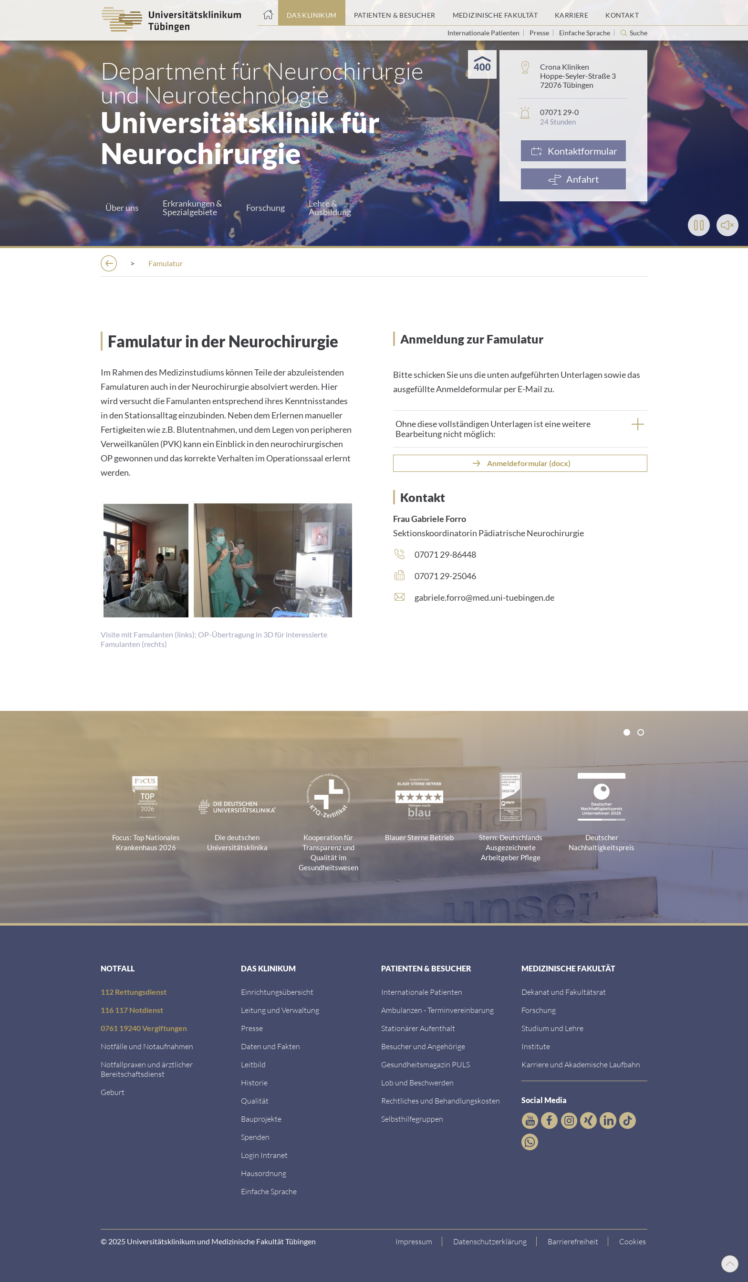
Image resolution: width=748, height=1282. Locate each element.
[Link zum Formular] (573, 150)
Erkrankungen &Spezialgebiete (192, 207)
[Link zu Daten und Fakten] (270, 1046)
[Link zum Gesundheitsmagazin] (425, 1064)
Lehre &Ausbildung (330, 207)
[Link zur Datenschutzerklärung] (491, 1241)
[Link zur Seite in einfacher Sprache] (269, 1191)
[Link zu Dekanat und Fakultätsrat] (563, 991)
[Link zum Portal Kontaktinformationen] (622, 13)
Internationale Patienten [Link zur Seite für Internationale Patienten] (484, 33)
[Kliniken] (238, 263)
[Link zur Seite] (255, 1136)
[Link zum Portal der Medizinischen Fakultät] (495, 13)
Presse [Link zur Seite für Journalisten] (540, 33)
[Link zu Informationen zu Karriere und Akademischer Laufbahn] (580, 1064)
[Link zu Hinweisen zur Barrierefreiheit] (575, 1241)
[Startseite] (268, 13)
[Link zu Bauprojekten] (261, 1118)
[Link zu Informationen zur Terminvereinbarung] (437, 1009)
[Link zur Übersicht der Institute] (535, 1046)
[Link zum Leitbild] (253, 1064)
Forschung (265, 207)
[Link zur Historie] (254, 1082)
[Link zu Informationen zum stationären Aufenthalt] (418, 1027)
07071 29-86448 (445, 554)
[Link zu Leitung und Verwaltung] (280, 1009)
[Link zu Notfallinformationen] (147, 1046)
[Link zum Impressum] (415, 1241)
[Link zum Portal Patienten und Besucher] (394, 13)
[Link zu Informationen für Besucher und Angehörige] (423, 1046)
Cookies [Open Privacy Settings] (634, 1241)
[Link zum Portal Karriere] (571, 13)
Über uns (122, 207)
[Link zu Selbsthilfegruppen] (412, 1118)
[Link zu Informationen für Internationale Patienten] (421, 991)
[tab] (520, 428)
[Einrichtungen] (171, 263)
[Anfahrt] (573, 178)
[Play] (699, 225)
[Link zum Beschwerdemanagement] (417, 1082)
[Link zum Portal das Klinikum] (311, 13)
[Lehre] (527, 263)
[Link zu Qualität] (255, 1100)
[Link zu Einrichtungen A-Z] (277, 991)
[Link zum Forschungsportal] (538, 1009)
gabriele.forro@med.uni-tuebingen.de (484, 597)
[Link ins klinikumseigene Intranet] (264, 1154)
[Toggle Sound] (727, 225)
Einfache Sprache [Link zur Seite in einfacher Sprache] (585, 33)
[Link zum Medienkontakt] (252, 1027)
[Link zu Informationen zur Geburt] (113, 1091)
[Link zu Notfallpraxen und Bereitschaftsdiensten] (147, 1069)
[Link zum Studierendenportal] (552, 1027)
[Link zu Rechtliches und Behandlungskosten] (440, 1100)
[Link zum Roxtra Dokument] (263, 1173)
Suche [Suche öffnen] (638, 33)
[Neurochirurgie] (462, 263)
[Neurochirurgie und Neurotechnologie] (344, 263)
